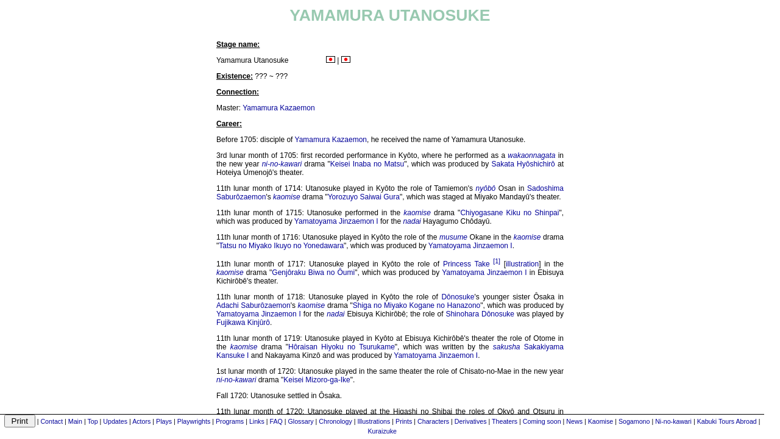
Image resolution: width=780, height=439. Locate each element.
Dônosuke (457, 297)
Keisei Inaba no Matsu (367, 164)
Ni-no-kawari (673, 421)
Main (75, 421)
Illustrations (373, 421)
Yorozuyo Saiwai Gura (364, 197)
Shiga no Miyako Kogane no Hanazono (417, 305)
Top (92, 421)
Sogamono (634, 421)
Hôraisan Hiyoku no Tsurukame (341, 347)
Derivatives (471, 421)
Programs (230, 421)
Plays (164, 421)
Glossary (301, 421)
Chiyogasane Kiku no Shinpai (509, 213)
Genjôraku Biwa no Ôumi (313, 272)
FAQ (275, 421)
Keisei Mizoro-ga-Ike (316, 380)
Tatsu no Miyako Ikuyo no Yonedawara (281, 245)
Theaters (504, 421)
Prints (403, 421)
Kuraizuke (382, 431)
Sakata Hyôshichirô (523, 164)
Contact (51, 421)
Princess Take (466, 264)
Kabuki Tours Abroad (727, 421)
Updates (115, 421)
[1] (496, 261)
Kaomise (600, 421)
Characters (433, 421)
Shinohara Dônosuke (479, 314)
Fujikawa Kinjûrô (243, 322)
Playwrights (193, 421)
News (574, 421)
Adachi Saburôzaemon (253, 305)
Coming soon (542, 421)
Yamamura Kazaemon (279, 108)
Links (256, 421)
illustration (522, 264)
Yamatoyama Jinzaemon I (336, 221)
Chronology (335, 421)
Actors (141, 421)
